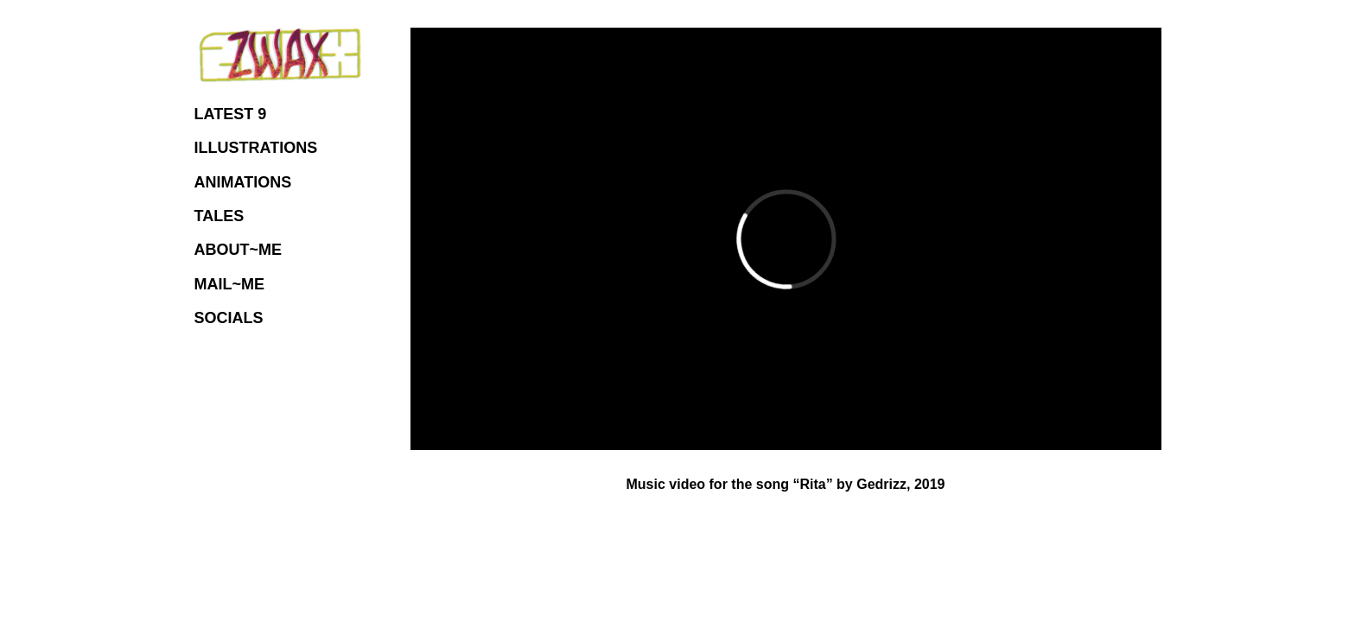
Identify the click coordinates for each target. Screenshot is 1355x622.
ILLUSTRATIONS (256, 147)
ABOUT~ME (238, 249)
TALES (219, 216)
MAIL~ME (229, 284)
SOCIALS (229, 318)
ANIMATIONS (243, 182)
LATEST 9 (230, 114)
